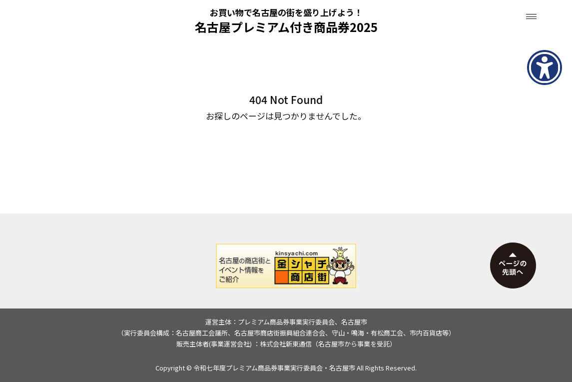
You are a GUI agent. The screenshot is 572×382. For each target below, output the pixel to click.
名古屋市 (342, 367)
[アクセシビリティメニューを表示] (544, 67)
